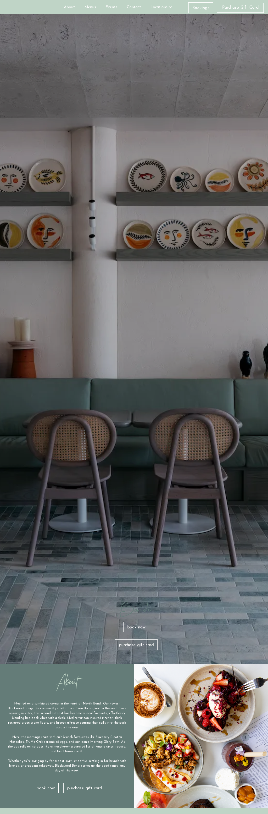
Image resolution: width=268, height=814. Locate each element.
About (69, 7)
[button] (161, 7)
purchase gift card (136, 645)
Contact (134, 7)
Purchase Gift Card (240, 7)
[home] (31, 6)
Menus (90, 7)
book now (136, 627)
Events (111, 7)
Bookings (200, 8)
